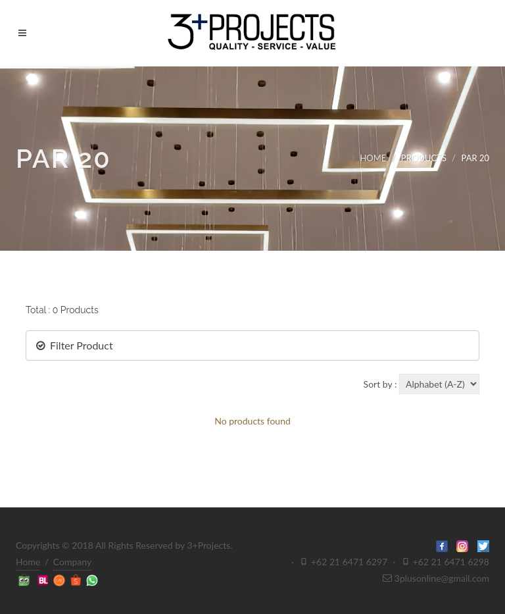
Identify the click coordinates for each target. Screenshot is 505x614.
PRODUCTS (423, 158)
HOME (373, 158)
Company (72, 561)
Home (28, 561)
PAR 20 (475, 158)
